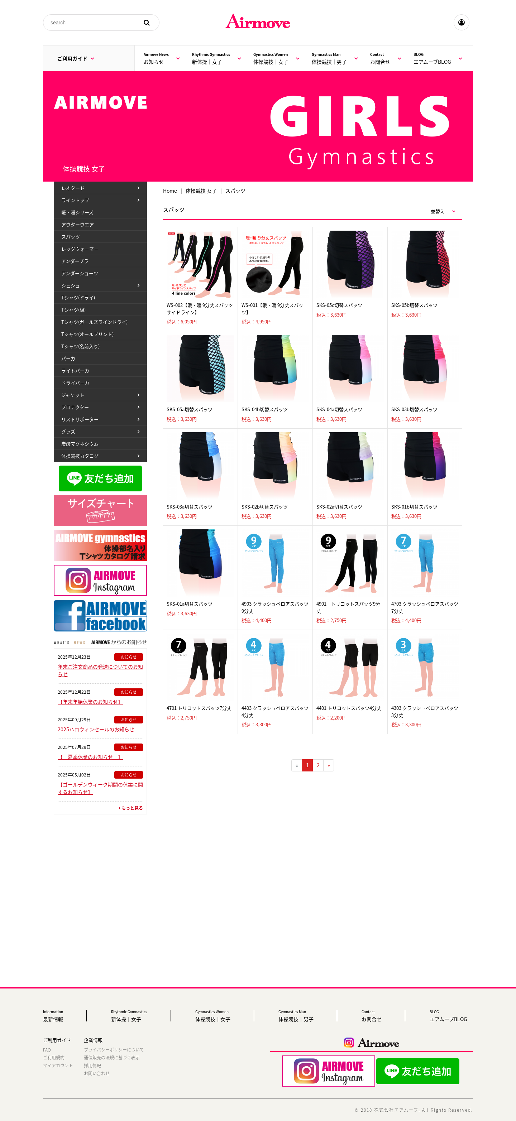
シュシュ (70, 285)
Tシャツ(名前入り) (80, 346)
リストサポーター (80, 419)
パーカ (68, 358)
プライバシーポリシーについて (114, 1050)
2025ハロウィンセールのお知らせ (96, 729)
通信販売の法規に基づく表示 (112, 1057)
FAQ (47, 1050)
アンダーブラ (75, 261)
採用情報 (92, 1065)
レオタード (73, 187)
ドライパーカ (75, 382)
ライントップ (75, 200)
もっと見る (131, 808)
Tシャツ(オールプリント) (87, 334)
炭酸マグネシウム (80, 443)
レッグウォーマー (80, 248)
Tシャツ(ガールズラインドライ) (94, 321)
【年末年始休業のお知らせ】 (90, 701)
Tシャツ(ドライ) (78, 297)
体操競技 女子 (201, 190)
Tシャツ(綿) (73, 309)
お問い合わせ (97, 1073)
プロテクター (75, 407)
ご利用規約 (53, 1057)
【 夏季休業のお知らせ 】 (90, 756)
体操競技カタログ (80, 455)
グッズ (68, 431)
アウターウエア (77, 224)
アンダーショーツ (79, 273)
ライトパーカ (75, 370)
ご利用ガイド (75, 58)
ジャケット (72, 394)
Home (170, 190)
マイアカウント (58, 1065)
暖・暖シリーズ (77, 212)
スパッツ (70, 236)
